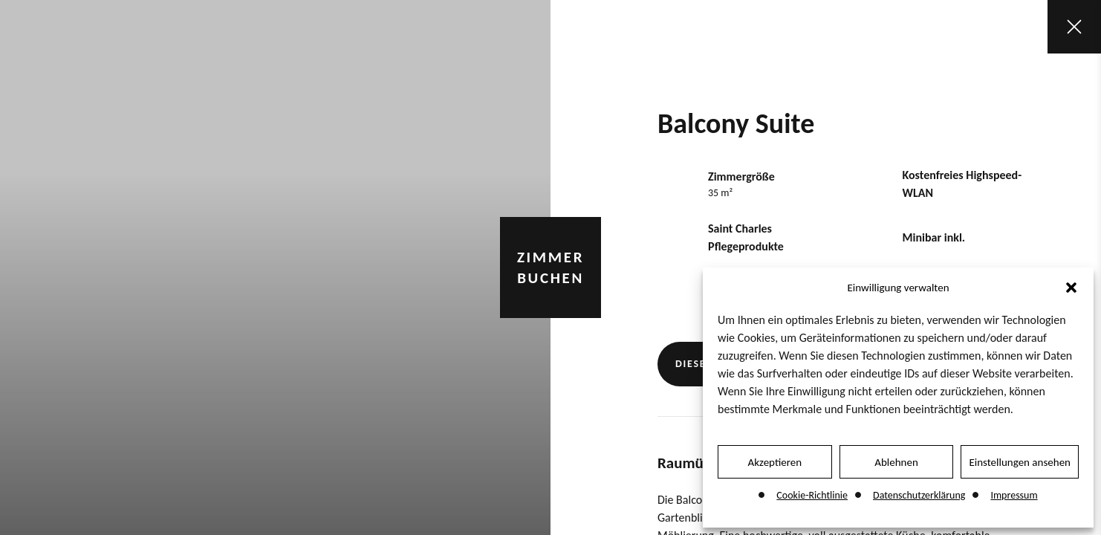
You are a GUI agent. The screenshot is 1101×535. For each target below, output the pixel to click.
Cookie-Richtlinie (812, 495)
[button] (1071, 287)
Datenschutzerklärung (919, 495)
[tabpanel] (275, 267)
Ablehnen (896, 462)
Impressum (1013, 495)
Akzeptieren (775, 462)
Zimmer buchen (550, 267)
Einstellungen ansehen (1020, 462)
